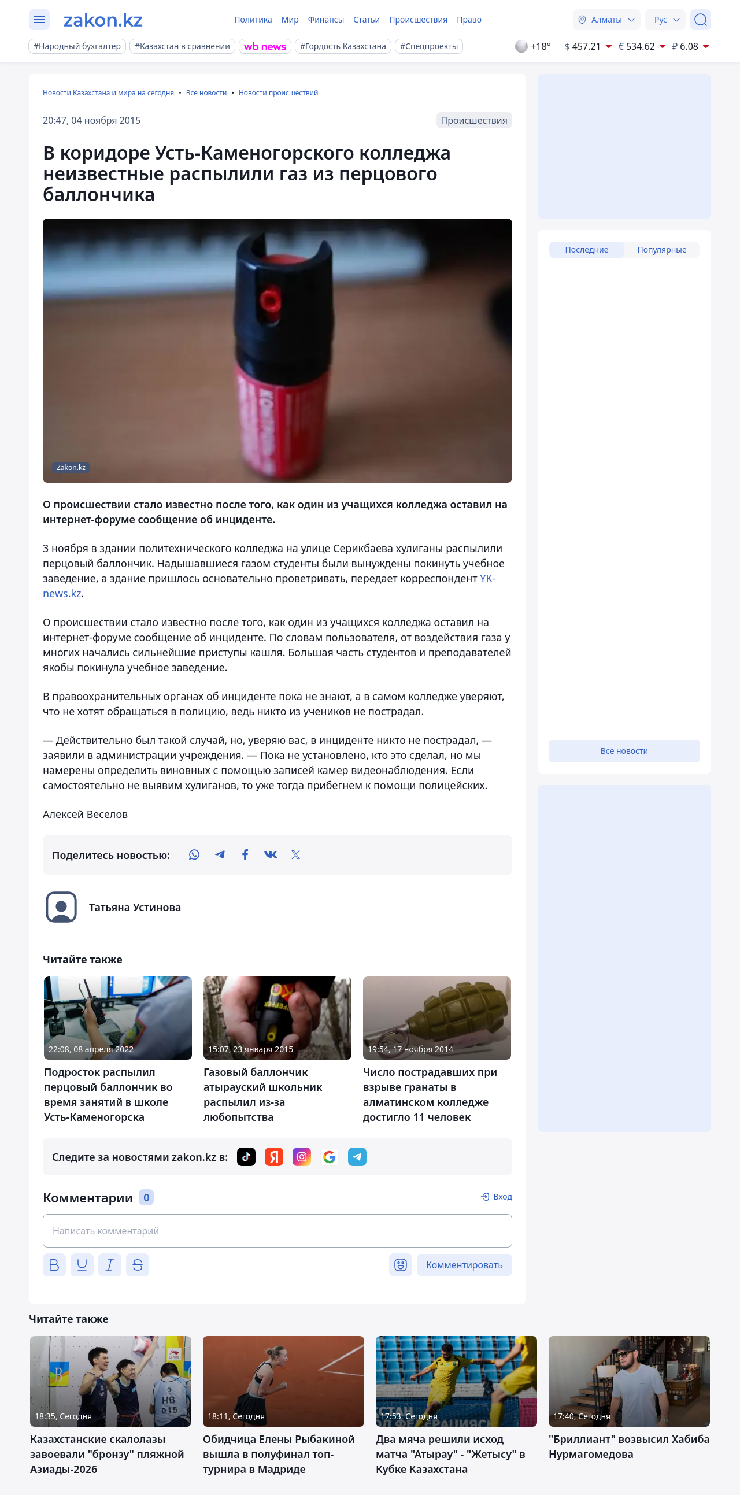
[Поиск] (700, 19)
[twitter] (296, 855)
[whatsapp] (194, 855)
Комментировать (464, 1265)
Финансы (326, 19)
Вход (502, 1196)
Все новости (206, 93)
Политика (253, 19)
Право (469, 19)
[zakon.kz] (103, 20)
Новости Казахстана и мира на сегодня (108, 93)
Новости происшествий (279, 93)
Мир (290, 19)
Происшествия (418, 19)
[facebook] (245, 855)
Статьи (366, 19)
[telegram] (219, 855)
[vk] (270, 855)
